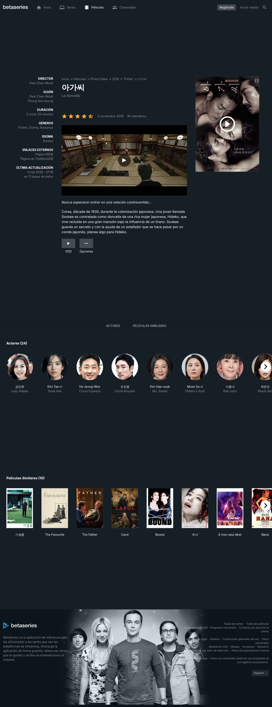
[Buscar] (265, 7)
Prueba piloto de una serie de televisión (205, 650)
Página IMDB (44, 154)
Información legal (196, 639)
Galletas (215, 639)
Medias (235, 646)
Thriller (128, 79)
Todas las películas (257, 623)
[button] (19, 376)
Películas (80, 79)
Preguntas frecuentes (223, 627)
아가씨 (142, 79)
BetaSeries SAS (218, 646)
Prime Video (99, 79)
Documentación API (196, 627)
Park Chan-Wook (41, 83)
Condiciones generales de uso (240, 639)
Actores (113, 326)
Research (263, 646)
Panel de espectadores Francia (250, 650)
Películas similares (149, 326)
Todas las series (233, 623)
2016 (115, 79)
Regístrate (227, 7)
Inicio (65, 79)
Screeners (248, 646)
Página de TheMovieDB (36, 158)
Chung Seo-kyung (40, 101)
